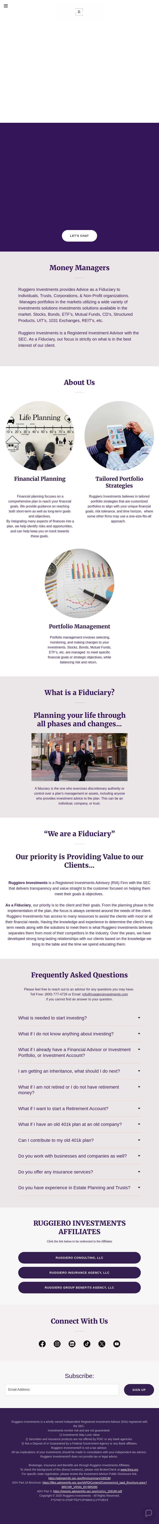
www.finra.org (129, 1469)
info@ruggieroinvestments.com (105, 994)
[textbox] (62, 1390)
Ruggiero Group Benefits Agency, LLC (79, 1287)
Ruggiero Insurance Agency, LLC (79, 1272)
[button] (13, 6)
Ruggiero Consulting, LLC (79, 1257)
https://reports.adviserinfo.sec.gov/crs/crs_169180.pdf (87, 1491)
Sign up (139, 1389)
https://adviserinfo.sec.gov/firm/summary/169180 (79, 1478)
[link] (79, 5)
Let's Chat (79, 235)
